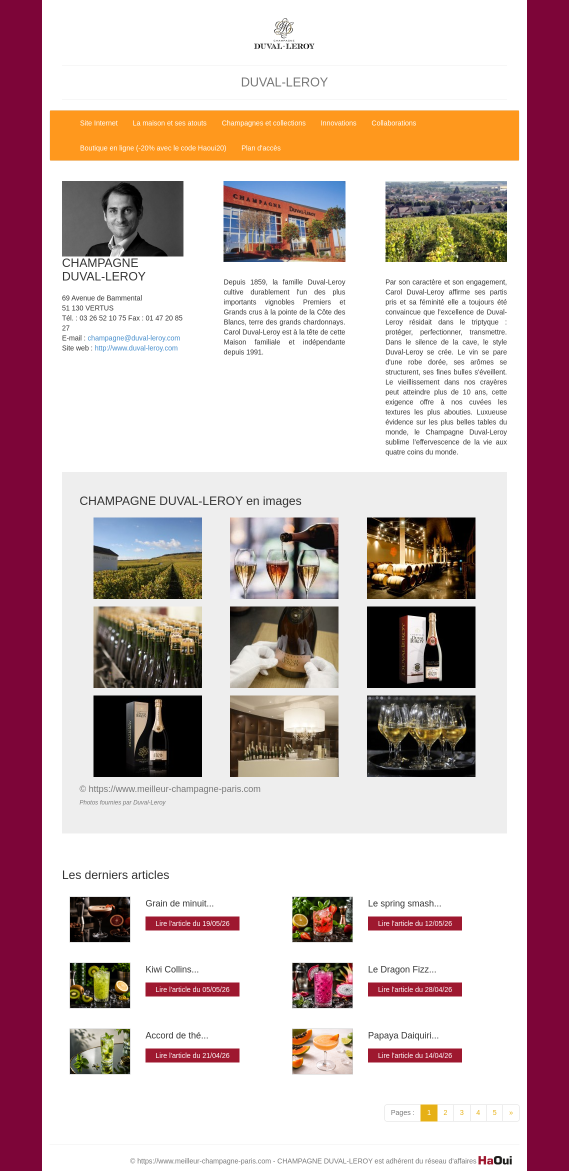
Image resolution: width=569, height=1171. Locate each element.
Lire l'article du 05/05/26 (193, 990)
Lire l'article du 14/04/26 (415, 1056)
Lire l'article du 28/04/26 (415, 990)
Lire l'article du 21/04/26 (193, 1056)
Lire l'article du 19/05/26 (193, 924)
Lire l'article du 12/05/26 (415, 924)
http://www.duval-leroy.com (136, 348)
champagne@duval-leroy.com (134, 338)
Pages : (402, 1112)
